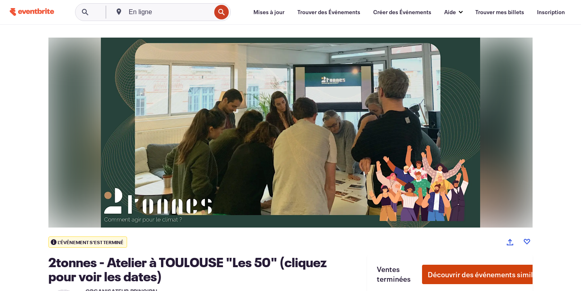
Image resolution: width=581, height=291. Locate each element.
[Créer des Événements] (402, 12)
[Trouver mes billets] (500, 12)
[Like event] (527, 241)
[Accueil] (32, 12)
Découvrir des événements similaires (489, 274)
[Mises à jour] (269, 12)
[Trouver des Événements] (329, 12)
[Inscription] (551, 12)
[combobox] (169, 12)
